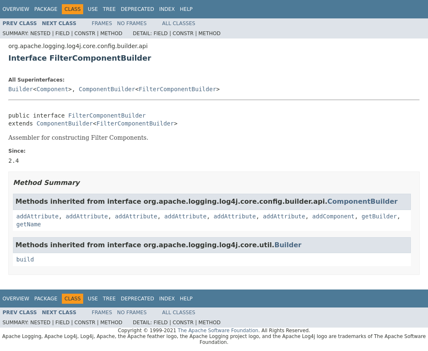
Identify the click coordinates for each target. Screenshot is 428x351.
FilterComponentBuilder (177, 89)
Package (45, 9)
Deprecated (137, 9)
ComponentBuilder (107, 89)
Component (52, 89)
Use (93, 9)
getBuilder (379, 216)
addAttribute (37, 216)
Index (167, 9)
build (25, 259)
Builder (20, 89)
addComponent (333, 216)
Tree (109, 9)
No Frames (132, 23)
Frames (102, 23)
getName (28, 224)
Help (186, 9)
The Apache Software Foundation (218, 330)
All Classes (178, 23)
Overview (16, 9)
